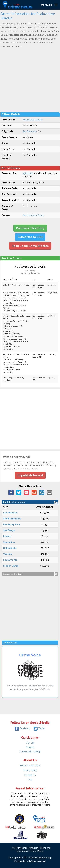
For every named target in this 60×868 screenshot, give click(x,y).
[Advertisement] (30, 80)
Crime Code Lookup (30, 751)
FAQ (30, 779)
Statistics (30, 747)
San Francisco (30, 131)
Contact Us (30, 775)
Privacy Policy (30, 770)
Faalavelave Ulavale (32, 119)
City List (30, 743)
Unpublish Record (30, 475)
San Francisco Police (33, 215)
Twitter (39, 728)
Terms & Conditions (30, 765)
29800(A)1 (28, 173)
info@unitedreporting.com (25, 847)
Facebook (22, 728)
